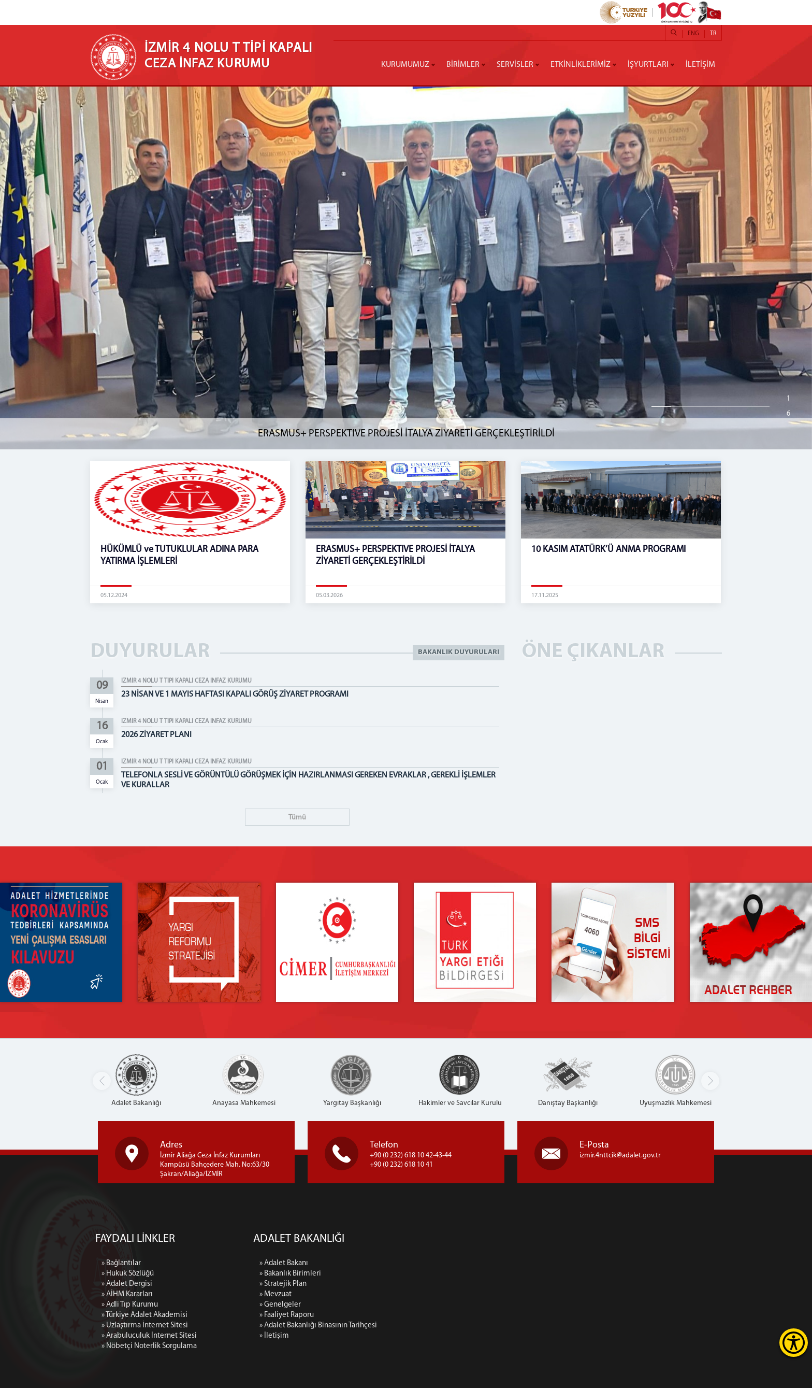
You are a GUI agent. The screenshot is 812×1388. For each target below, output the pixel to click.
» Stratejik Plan (387, 1284)
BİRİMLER (463, 65)
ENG (693, 34)
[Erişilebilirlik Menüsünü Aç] (793, 1342)
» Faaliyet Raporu (391, 1315)
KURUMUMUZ (405, 65)
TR (713, 34)
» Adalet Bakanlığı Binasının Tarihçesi (422, 1325)
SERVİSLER (515, 65)
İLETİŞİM (700, 65)
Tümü (297, 818)
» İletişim (378, 1336)
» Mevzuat (380, 1294)
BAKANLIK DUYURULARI (458, 652)
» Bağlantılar (121, 1362)
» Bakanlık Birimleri (394, 1274)
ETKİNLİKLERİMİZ (580, 65)
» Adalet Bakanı (388, 1263)
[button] (710, 1081)
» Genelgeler (384, 1305)
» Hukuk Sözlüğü (128, 1372)
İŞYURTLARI (648, 65)
